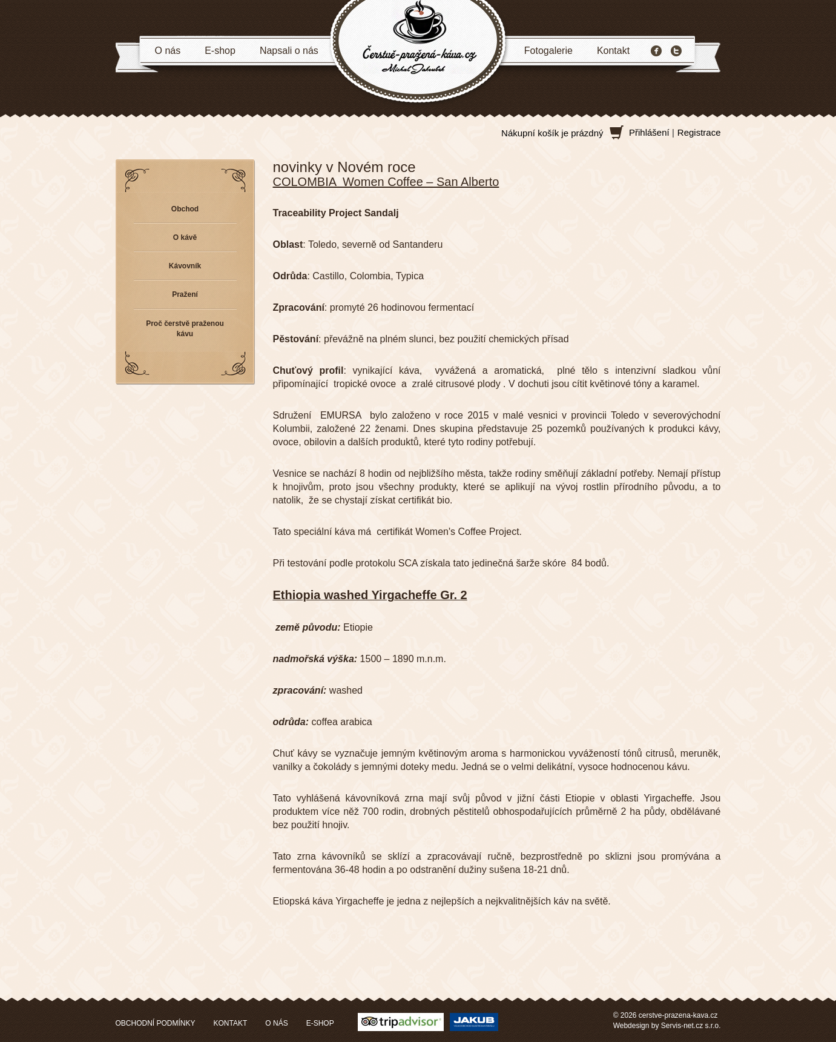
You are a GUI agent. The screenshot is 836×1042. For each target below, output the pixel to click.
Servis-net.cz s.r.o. (691, 1025)
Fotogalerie (548, 50)
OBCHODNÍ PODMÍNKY (156, 1023)
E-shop (220, 50)
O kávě (185, 237)
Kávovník (185, 266)
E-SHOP (320, 1023)
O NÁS (276, 1023)
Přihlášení (649, 132)
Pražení (185, 294)
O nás (168, 50)
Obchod (185, 209)
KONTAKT (231, 1023)
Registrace (699, 132)
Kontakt (613, 50)
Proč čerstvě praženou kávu (185, 328)
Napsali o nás (289, 50)
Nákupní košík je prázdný (552, 133)
